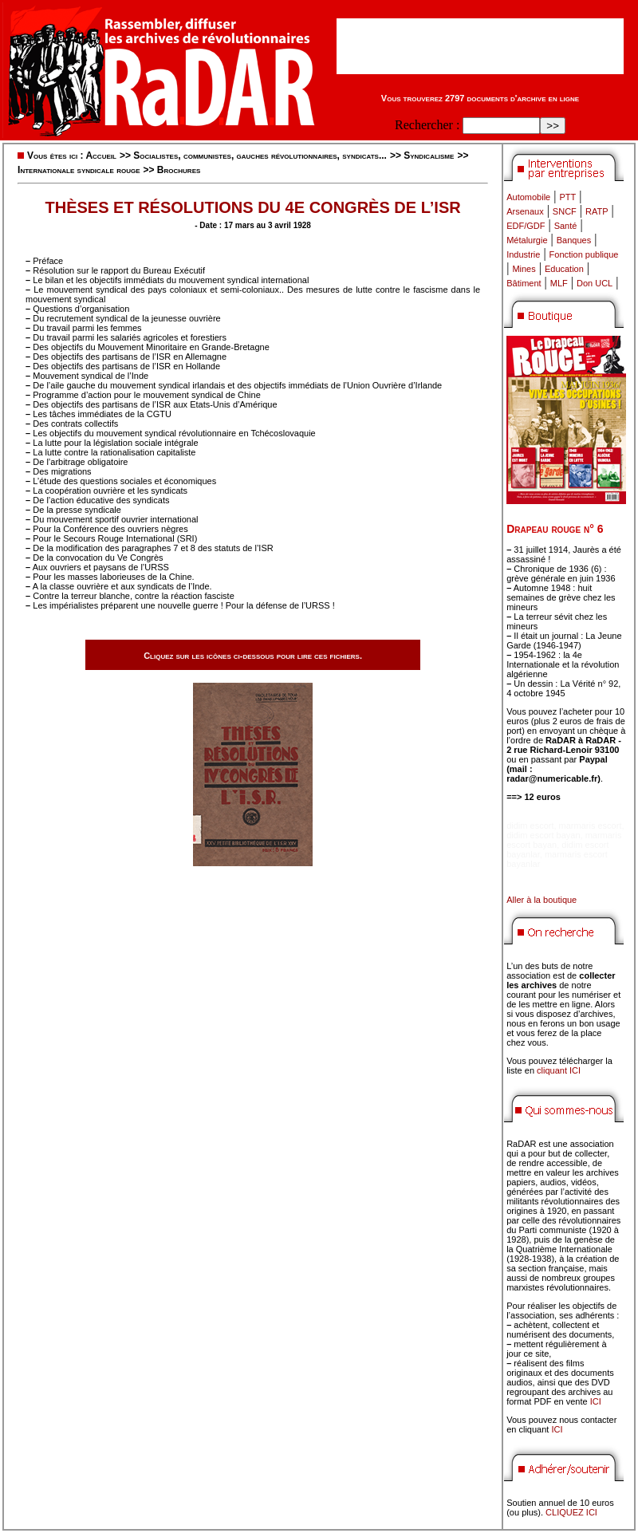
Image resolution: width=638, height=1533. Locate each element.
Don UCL (594, 283)
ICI (595, 1401)
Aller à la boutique (541, 899)
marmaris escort (590, 825)
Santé (565, 226)
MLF (559, 283)
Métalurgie (526, 240)
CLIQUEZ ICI (571, 1512)
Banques (574, 240)
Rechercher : (427, 125)
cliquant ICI (559, 1070)
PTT (567, 197)
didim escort (529, 825)
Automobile (528, 197)
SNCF (565, 211)
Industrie (523, 254)
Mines (523, 269)
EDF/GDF (525, 226)
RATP (596, 211)
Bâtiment (523, 283)
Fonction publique (584, 254)
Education (564, 269)
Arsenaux (524, 211)
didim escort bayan (543, 835)
